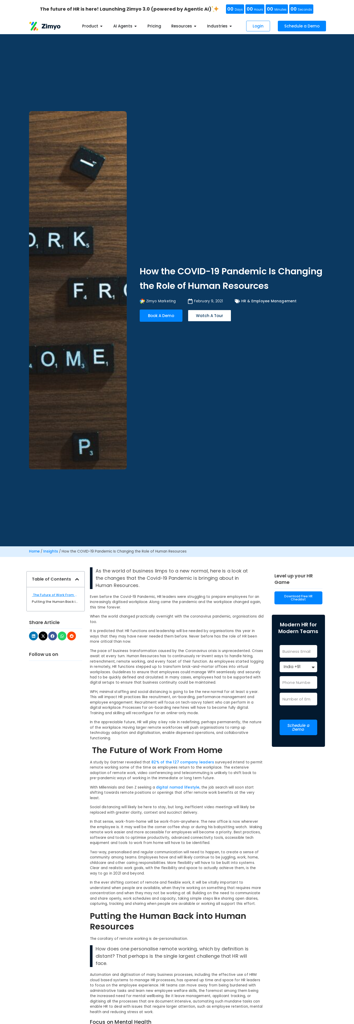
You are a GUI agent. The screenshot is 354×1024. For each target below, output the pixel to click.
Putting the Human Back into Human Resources (55, 601)
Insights (50, 551)
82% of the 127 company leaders (182, 762)
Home (34, 551)
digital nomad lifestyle (178, 787)
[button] (77, 579)
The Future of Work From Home (55, 595)
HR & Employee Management (269, 301)
